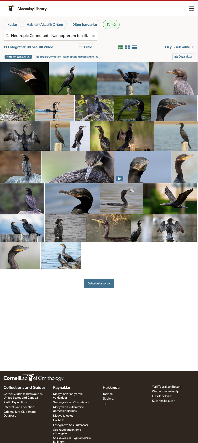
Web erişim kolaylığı (165, 391)
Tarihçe (108, 394)
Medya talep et (63, 415)
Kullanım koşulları (163, 400)
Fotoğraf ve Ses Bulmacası (70, 425)
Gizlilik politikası (162, 396)
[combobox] (50, 35)
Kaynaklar (62, 388)
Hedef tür (59, 420)
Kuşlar (12, 24)
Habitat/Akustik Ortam (45, 24)
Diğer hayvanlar (84, 24)
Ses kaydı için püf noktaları (71, 402)
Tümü (111, 24)
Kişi (105, 403)
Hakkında (111, 388)
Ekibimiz (108, 398)
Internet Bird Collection (19, 407)
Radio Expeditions (16, 402)
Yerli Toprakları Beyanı (166, 386)
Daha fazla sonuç (99, 283)
